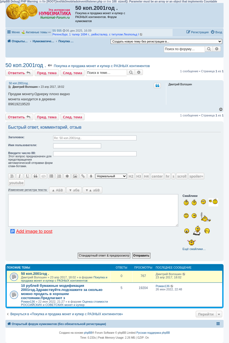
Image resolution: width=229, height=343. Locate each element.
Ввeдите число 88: (22, 153)
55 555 (57, 30)
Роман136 (28, 301)
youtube (16, 182)
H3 (138, 176)
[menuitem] (216, 32)
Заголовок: (16, 137)
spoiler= (196, 176)
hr (168, 176)
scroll (181, 176)
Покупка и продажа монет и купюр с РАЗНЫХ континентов (102, 66)
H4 (146, 176)
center (157, 176)
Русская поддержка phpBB (153, 332)
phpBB (88, 332)
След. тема (72, 72)
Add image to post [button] (34, 231)
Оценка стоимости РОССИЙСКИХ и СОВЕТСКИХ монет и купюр (64, 303)
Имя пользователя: (22, 145)
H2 (131, 176)
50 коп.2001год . (25, 65)
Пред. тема (47, 72)
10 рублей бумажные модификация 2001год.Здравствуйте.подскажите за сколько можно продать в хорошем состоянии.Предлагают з (62, 292)
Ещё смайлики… (194, 249)
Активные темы (36, 32)
